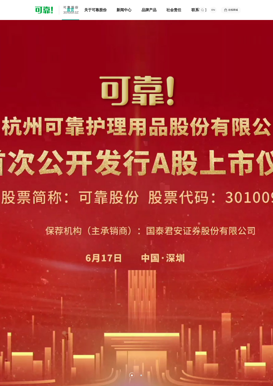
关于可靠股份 (95, 10)
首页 (70, 10)
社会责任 (173, 10)
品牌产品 (149, 10)
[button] (132, 375)
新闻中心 (124, 10)
